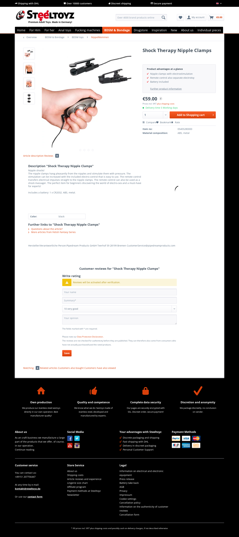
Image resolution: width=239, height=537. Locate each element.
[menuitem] (141, 19)
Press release (127, 479)
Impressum (126, 494)
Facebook (70, 438)
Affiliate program (76, 486)
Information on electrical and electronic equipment (141, 473)
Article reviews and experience (84, 479)
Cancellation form (129, 514)
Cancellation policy (130, 502)
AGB (122, 486)
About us (72, 471)
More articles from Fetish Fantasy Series (52, 232)
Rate (175, 122)
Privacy (123, 490)
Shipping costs (75, 475)
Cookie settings (128, 498)
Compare (149, 122)
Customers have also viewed (100, 368)
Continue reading (24, 449)
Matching (31, 368)
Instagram (77, 445)
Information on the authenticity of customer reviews (144, 508)
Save (67, 353)
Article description (33, 155)
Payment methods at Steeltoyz (84, 490)
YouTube (70, 445)
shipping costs (101, 528)
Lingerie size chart (77, 482)
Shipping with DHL (27, 3)
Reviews (51, 155)
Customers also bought (71, 368)
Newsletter (73, 494)
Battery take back (129, 482)
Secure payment (161, 3)
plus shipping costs (165, 103)
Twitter (77, 438)
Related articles (48, 368)
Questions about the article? (45, 228)
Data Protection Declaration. (90, 336)
